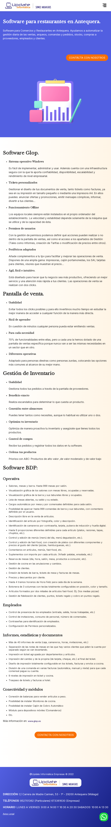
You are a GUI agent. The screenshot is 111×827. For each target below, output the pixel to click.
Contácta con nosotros (87, 57)
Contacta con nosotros (55, 734)
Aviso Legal (8, 813)
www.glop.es (34, 721)
